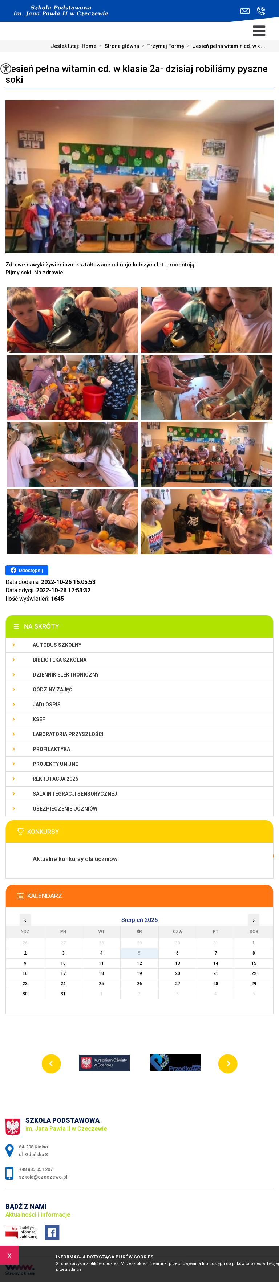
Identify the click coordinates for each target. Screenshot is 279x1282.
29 (253, 983)
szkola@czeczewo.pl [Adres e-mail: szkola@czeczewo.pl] (43, 1177)
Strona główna (117, 46)
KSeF (39, 719)
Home (89, 46)
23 (25, 983)
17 (63, 973)
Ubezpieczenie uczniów (65, 809)
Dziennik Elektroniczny (66, 675)
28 (215, 983)
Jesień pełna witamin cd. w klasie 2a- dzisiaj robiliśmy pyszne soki (136, 74)
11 (101, 963)
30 (25, 993)
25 (101, 983)
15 (253, 963)
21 (215, 973)
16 (25, 973)
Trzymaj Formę (161, 46)
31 (63, 993)
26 (139, 983)
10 (63, 963)
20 (177, 973)
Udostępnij (27, 570)
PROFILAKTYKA (51, 749)
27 (177, 983)
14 (215, 963)
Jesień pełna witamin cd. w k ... (224, 46)
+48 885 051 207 (261, 11)
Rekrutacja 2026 (55, 779)
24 (63, 983)
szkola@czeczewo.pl (245, 11)
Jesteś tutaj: (66, 46)
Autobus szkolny (57, 645)
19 (139, 973)
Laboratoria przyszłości (68, 734)
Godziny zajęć (52, 690)
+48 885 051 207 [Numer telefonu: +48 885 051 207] (36, 1169)
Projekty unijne (55, 764)
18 (101, 973)
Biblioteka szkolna (59, 660)
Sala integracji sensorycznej (75, 794)
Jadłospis (47, 704)
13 (177, 963)
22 (253, 973)
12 (139, 963)
